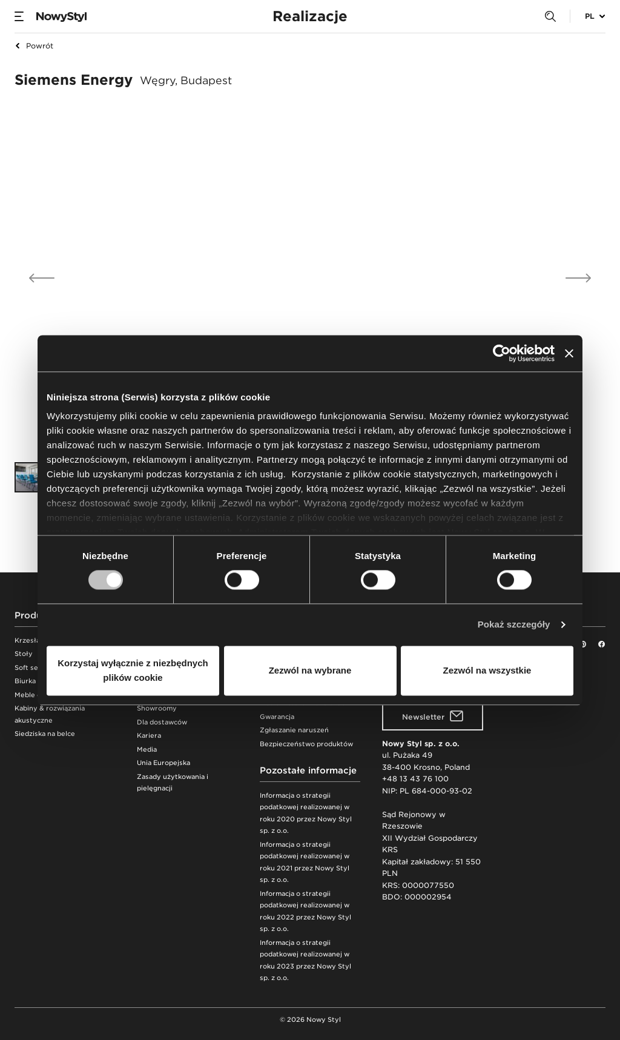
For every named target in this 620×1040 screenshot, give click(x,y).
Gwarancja (277, 717)
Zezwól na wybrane (310, 670)
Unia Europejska (163, 763)
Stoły (24, 654)
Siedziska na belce (45, 734)
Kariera (149, 736)
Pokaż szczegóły (514, 625)
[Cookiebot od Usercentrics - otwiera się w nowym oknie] (502, 353)
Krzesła (27, 640)
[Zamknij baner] (569, 353)
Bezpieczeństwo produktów (306, 744)
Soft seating (35, 668)
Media (147, 750)
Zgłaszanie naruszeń (294, 730)
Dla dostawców (162, 722)
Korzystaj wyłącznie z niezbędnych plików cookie (133, 670)
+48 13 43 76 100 (415, 778)
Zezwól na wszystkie (487, 670)
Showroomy (157, 708)
